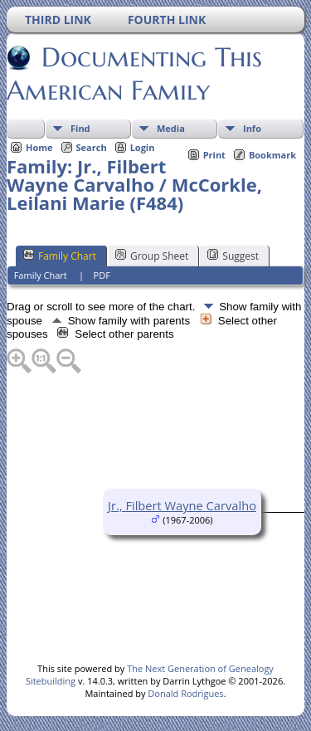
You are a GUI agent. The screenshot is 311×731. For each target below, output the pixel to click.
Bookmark (272, 155)
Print (214, 155)
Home (39, 147)
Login (142, 147)
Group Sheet (151, 255)
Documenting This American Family (134, 74)
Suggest (233, 255)
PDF (102, 275)
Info (252, 128)
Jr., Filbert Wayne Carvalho (182, 505)
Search (91, 147)
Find (80, 128)
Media (171, 128)
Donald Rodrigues (185, 693)
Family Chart (59, 255)
